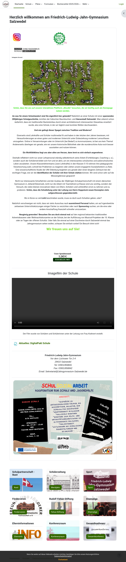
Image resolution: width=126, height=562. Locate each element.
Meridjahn (55, 487)
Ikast (16, 487)
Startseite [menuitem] (19, 4)
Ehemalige (92, 512)
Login (121, 4)
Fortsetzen (63, 559)
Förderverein (19, 512)
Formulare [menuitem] (48, 4)
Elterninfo (18, 536)
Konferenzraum (58, 536)
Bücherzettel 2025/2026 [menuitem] (68, 4)
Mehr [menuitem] (85, 4)
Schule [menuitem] (28, 4)
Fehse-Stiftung (57, 512)
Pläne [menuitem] (37, 4)
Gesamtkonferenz (96, 536)
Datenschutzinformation (63, 556)
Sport (90, 487)
